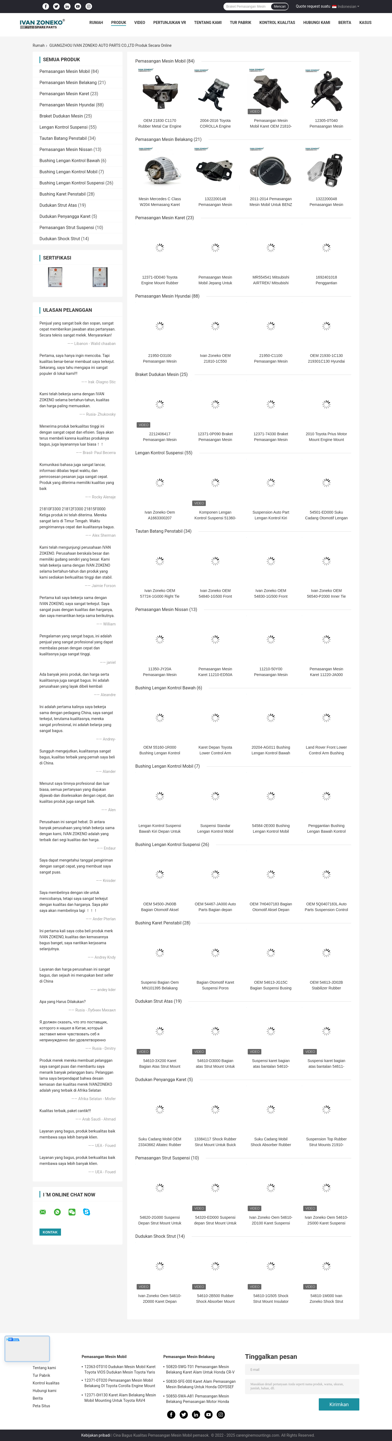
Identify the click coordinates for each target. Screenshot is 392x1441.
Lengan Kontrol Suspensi (63, 127)
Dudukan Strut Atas (58, 205)
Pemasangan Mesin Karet (64, 93)
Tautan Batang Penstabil (63, 138)
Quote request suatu (313, 6)
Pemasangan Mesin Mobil (64, 71)
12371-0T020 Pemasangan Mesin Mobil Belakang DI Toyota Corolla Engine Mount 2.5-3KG (119, 1384)
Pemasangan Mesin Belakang (68, 82)
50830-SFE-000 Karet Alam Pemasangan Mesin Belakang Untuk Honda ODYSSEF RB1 (201, 1385)
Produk (118, 22)
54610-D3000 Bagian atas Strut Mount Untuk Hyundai (215, 1066)
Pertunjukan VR (169, 22)
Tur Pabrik (240, 22)
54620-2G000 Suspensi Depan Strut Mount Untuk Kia (159, 1223)
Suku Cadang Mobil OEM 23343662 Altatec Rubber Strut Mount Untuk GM (159, 1145)
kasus (365, 22)
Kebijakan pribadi (95, 1435)
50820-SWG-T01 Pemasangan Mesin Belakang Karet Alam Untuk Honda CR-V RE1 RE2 (200, 1370)
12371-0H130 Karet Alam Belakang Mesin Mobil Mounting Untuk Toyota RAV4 (120, 1398)
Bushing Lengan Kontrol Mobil (68, 171)
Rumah (96, 22)
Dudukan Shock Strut (59, 238)
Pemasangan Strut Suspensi (66, 227)
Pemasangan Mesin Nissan (65, 149)
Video (139, 22)
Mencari (280, 6)
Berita (344, 22)
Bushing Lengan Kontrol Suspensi (71, 183)
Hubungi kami (316, 22)
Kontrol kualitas (277, 22)
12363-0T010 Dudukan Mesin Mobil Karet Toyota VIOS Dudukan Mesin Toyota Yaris (120, 1369)
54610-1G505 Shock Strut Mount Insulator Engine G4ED (271, 1301)
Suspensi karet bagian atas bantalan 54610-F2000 (271, 1066)
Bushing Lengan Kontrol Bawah (69, 160)
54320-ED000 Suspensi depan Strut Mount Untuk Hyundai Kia (215, 1223)
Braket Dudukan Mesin (61, 116)
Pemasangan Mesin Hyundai (67, 104)
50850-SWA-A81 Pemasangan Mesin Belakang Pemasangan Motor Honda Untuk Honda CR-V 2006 (197, 1399)
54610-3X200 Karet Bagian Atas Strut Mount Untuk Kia (159, 1066)
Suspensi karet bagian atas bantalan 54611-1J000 (326, 1066)
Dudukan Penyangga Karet (64, 216)
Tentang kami (208, 22)
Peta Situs (41, 1406)
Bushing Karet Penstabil (62, 194)
